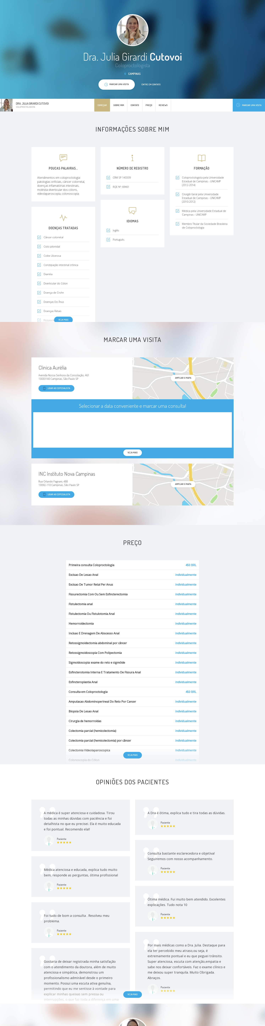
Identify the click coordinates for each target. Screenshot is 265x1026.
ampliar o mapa (183, 377)
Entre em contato (151, 84)
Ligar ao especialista (56, 388)
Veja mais (63, 319)
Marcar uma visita (248, 105)
